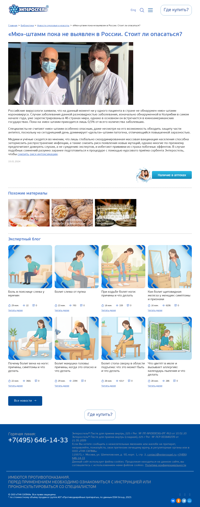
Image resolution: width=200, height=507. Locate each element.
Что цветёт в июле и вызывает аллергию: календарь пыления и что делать (166, 369)
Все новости (25, 400)
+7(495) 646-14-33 (38, 440)
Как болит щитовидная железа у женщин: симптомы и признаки (169, 295)
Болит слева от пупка (70, 291)
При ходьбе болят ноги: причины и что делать (118, 293)
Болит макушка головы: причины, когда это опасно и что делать (75, 367)
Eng (133, 10)
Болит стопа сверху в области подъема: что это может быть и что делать (123, 367)
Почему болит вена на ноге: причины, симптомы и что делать (28, 367)
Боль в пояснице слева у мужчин (26, 293)
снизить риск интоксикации (37, 154)
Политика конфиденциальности (165, 465)
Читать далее (15, 310)
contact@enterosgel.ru (162, 454)
